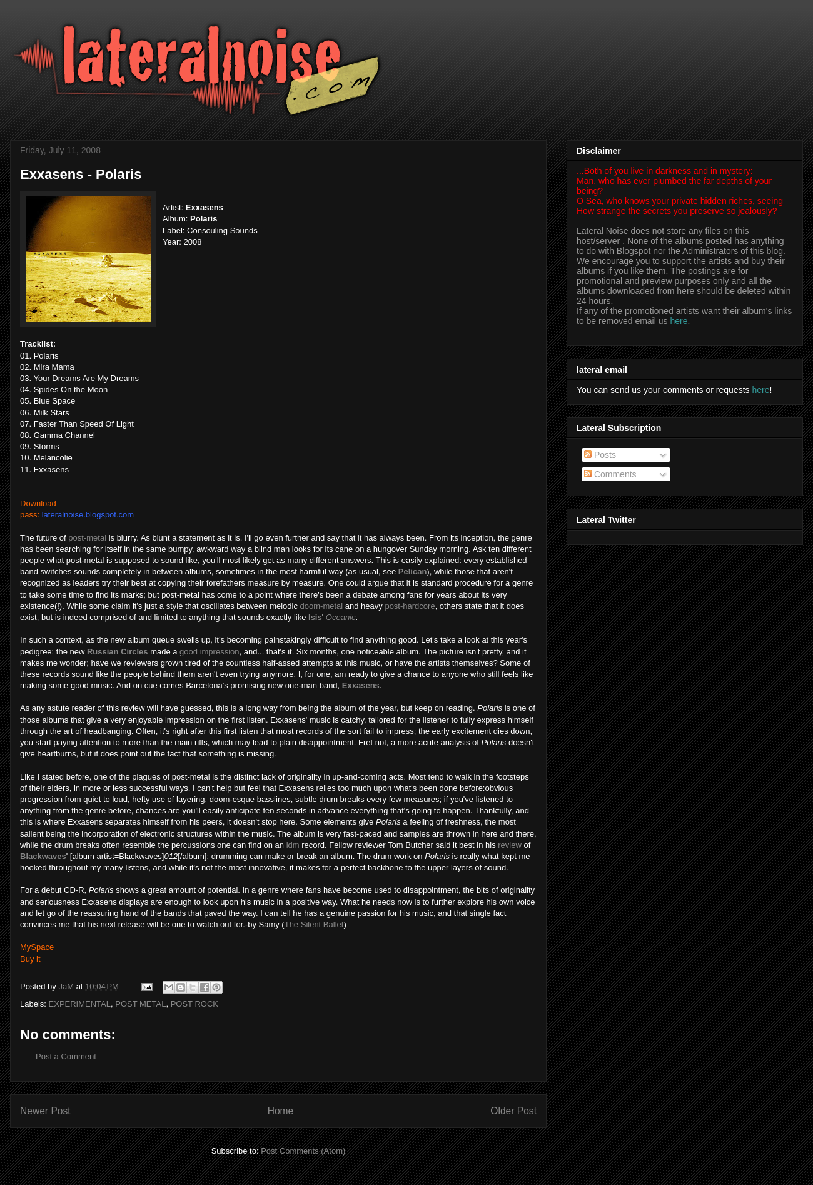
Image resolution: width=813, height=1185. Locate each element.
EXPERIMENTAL (80, 1004)
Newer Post (45, 1111)
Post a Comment (66, 1056)
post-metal (87, 537)
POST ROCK (194, 1004)
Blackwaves (43, 856)
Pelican (412, 571)
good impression (209, 651)
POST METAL (140, 1004)
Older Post (513, 1111)
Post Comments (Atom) (303, 1151)
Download (38, 503)
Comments (610, 474)
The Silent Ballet (314, 924)
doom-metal (321, 606)
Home (281, 1111)
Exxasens (361, 685)
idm (293, 845)
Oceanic (341, 617)
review (510, 845)
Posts (600, 455)
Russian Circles (117, 651)
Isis (315, 617)
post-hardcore (410, 606)
